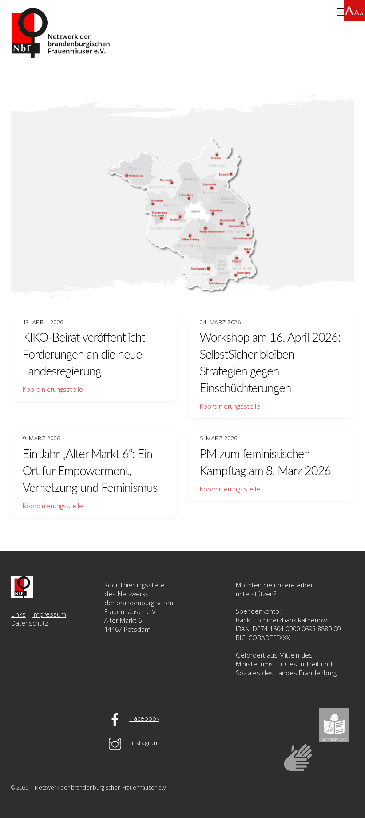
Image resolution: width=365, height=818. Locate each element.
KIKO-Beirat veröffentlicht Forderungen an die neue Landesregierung (84, 354)
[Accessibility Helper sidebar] (354, 10)
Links (18, 614)
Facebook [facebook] (131, 718)
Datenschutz (29, 623)
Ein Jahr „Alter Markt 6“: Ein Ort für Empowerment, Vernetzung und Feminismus (90, 470)
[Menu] (341, 12)
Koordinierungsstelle (53, 389)
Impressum (49, 614)
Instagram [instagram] (131, 742)
